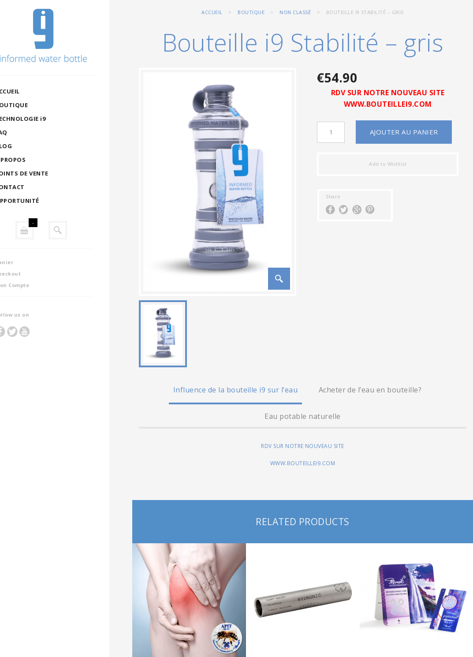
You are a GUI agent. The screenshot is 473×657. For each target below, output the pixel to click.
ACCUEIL (30, 91)
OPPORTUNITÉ (40, 201)
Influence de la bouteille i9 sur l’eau (235, 390)
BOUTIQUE (34, 105)
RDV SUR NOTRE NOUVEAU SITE (387, 92)
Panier (27, 262)
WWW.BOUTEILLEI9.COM (388, 104)
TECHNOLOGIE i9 (43, 119)
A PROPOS (33, 160)
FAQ (24, 132)
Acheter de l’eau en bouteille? (370, 390)
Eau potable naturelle (302, 416)
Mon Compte (35, 285)
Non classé (295, 12)
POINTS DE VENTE (44, 173)
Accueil (211, 12)
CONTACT (32, 187)
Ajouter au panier (404, 131)
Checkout (31, 273)
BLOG (26, 146)
